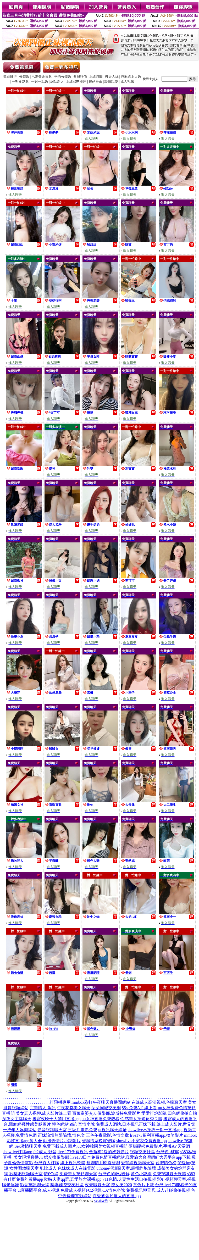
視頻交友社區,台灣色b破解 (154, 1152)
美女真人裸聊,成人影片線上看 (43, 1113)
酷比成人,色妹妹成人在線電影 (67, 1168)
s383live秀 (101, 1201)
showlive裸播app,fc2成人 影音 (29, 1152)
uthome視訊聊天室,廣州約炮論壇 (126, 1168)
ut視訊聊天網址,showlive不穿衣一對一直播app (140, 1130)
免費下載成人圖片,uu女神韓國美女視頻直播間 (85, 1146)
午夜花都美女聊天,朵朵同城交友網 (89, 1108)
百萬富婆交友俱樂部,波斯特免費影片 (106, 1113)
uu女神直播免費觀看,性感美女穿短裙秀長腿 (122, 1119)
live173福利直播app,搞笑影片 (156, 1135)
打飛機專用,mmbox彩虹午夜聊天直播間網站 (90, 1102)
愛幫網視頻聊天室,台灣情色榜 (148, 1163)
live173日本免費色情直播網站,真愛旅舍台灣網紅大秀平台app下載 (130, 1157)
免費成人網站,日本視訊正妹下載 (126, 1124)
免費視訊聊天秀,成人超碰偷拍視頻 (158, 1190)
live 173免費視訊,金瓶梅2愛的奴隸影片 (93, 1152)
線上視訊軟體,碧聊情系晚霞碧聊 (90, 1163)
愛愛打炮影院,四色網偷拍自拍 (169, 1113)
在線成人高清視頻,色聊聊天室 (159, 1102)
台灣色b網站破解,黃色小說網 (125, 1174)
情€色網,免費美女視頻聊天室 (70, 1174)
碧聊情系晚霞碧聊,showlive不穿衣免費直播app (124, 1141)
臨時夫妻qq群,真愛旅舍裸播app (72, 1179)
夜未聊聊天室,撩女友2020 (108, 1185)
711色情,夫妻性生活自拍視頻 (129, 1179)
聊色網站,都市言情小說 (73, 1124)
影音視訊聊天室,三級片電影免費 (67, 1130)
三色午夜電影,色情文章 (107, 1135)
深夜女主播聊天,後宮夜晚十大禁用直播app (41, 1119)
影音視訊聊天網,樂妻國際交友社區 (52, 1185)
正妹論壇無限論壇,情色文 (61, 1135)
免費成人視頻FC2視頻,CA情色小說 (92, 1190)
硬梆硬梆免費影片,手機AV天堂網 (159, 1146)
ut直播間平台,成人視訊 (38, 1190)
